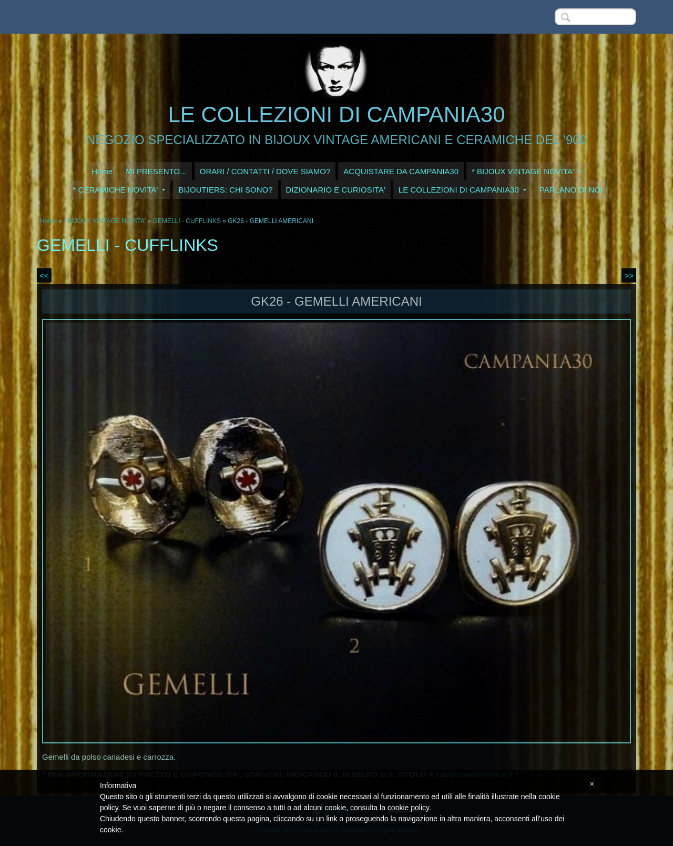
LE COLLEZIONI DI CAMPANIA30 (336, 114)
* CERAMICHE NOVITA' (119, 189)
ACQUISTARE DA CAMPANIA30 (400, 171)
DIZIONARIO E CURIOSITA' (335, 189)
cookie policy (408, 807)
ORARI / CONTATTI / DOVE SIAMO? (265, 171)
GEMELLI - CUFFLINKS (187, 221)
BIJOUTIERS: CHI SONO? (225, 189)
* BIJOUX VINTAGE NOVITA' (527, 171)
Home (102, 171)
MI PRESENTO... (156, 171)
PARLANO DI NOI (571, 189)
